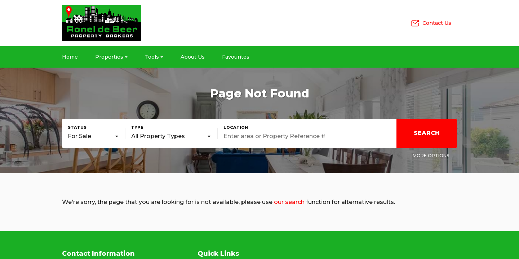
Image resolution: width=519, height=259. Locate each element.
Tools (154, 57)
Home (70, 57)
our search (289, 202)
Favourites (235, 57)
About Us (193, 57)
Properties (111, 57)
